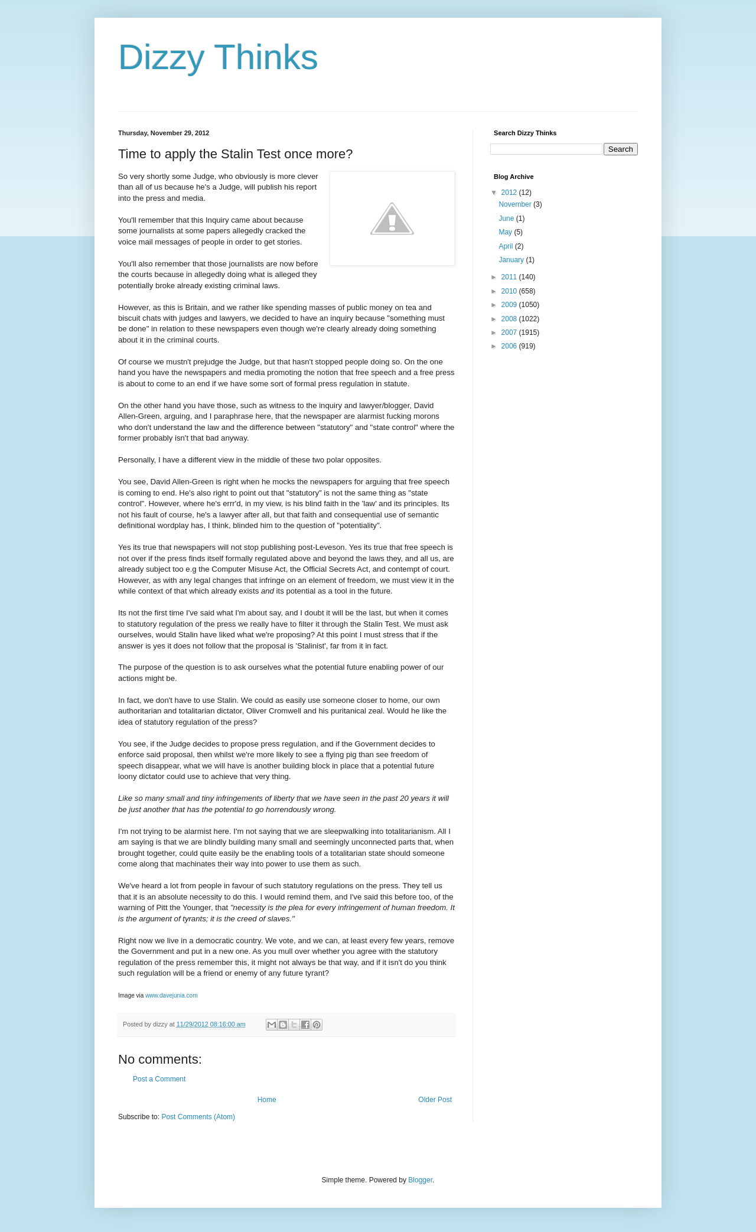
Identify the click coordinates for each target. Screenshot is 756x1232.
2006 (510, 346)
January (512, 260)
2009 (510, 305)
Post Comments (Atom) (198, 1117)
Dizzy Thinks (218, 57)
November (515, 204)
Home (267, 1100)
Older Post (435, 1100)
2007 (510, 332)
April (506, 246)
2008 (510, 319)
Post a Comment (159, 1079)
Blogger (420, 1180)
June (507, 218)
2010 (510, 291)
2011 (510, 277)
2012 (510, 192)
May (506, 232)
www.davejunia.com (171, 995)
